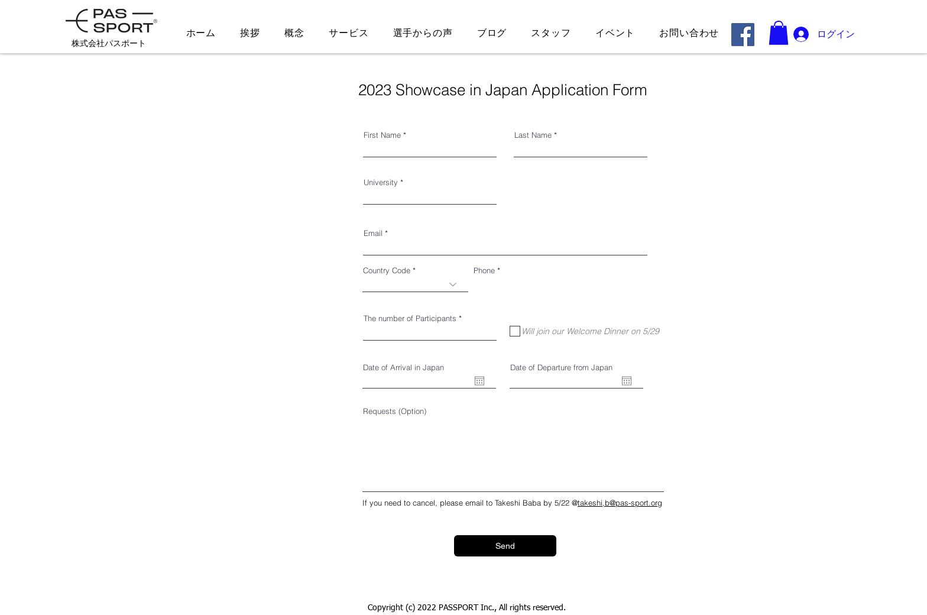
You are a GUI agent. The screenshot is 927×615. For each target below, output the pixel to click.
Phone (484, 270)
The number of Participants (410, 318)
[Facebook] (742, 34)
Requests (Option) (394, 411)
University (381, 182)
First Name (382, 135)
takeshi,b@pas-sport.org (620, 502)
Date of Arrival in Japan (403, 367)
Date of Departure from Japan (561, 367)
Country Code (386, 270)
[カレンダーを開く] (479, 381)
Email (373, 233)
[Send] (505, 545)
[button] (779, 33)
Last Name (533, 135)
